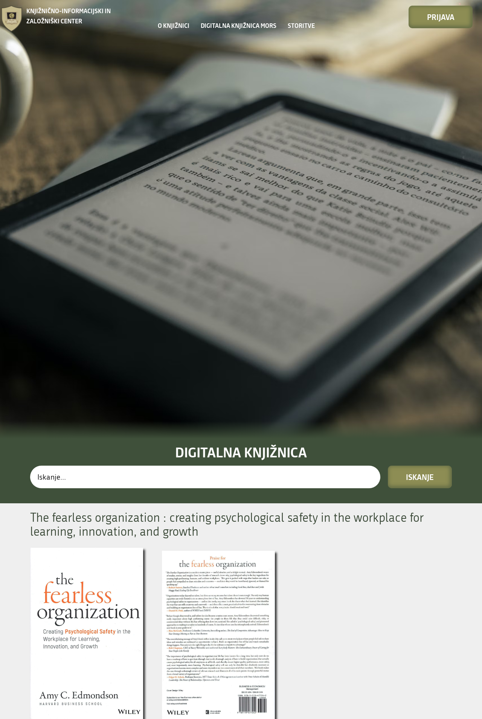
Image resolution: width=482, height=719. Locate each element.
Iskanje (420, 287)
